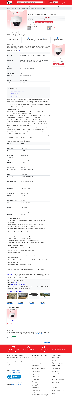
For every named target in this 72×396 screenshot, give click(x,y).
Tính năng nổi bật (14, 89)
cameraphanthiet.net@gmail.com (18, 284)
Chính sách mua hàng (35, 369)
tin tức (33, 359)
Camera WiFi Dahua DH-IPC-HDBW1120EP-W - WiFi (40, 11)
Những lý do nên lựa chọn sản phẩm (17, 94)
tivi (52, 374)
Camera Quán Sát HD (10, 6)
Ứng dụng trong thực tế (15, 93)
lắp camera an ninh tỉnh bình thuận (58, 368)
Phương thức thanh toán (36, 375)
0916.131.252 (16, 282)
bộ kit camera (54, 360)
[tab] (8, 32)
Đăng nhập (56, 2)
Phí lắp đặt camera (54, 26)
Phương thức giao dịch (36, 377)
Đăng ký (50, 2)
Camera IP (16, 6)
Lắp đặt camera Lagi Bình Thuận (57, 375)
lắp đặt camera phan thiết (56, 356)
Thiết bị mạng (54, 383)
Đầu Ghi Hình (21, 6)
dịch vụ (33, 368)
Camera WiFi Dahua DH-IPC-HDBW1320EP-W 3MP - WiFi (12, 320)
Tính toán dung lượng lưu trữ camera (58, 371)
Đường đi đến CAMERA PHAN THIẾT (13, 371)
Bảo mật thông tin (35, 371)
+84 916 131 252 (14, 366)
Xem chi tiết (10, 303)
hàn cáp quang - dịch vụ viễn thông (38, 366)
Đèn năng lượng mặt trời (36, 362)
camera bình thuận (55, 369)
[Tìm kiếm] (44, 2)
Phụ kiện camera (35, 6)
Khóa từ (53, 372)
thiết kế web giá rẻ (35, 380)
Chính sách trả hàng (35, 374)
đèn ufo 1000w (34, 383)
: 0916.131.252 (44, 22)
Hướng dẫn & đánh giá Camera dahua (17, 291)
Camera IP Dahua (52, 14)
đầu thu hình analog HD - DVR (57, 362)
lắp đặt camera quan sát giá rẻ (37, 378)
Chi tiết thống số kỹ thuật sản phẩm (17, 91)
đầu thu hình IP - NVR (55, 363)
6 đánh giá (36, 12)
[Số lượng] (31, 22)
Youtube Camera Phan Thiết (16, 382)
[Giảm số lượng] (29, 22)
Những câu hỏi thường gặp (15, 96)
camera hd (54, 359)
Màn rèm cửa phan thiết (56, 357)
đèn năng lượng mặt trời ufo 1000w (38, 386)
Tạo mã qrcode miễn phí (56, 378)
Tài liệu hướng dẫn (35, 360)
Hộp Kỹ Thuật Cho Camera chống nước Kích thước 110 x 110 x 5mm (38, 27)
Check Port (54, 377)
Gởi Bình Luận (47, 341)
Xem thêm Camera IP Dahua (29, 325)
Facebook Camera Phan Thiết (17, 381)
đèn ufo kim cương (35, 384)
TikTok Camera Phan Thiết (15, 384)
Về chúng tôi (34, 356)
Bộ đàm (53, 389)
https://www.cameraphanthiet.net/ (17, 379)
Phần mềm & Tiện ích (35, 387)
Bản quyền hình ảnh (35, 389)
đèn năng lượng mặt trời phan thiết (38, 381)
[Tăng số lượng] (33, 22)
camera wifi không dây (27, 6)
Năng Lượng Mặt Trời (58, 6)
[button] (8, 20)
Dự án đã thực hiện (35, 357)
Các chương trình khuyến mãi (37, 365)
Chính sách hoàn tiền (35, 372)
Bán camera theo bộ (35, 363)
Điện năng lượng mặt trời (56, 384)
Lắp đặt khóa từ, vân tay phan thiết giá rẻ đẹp (46, 6)
